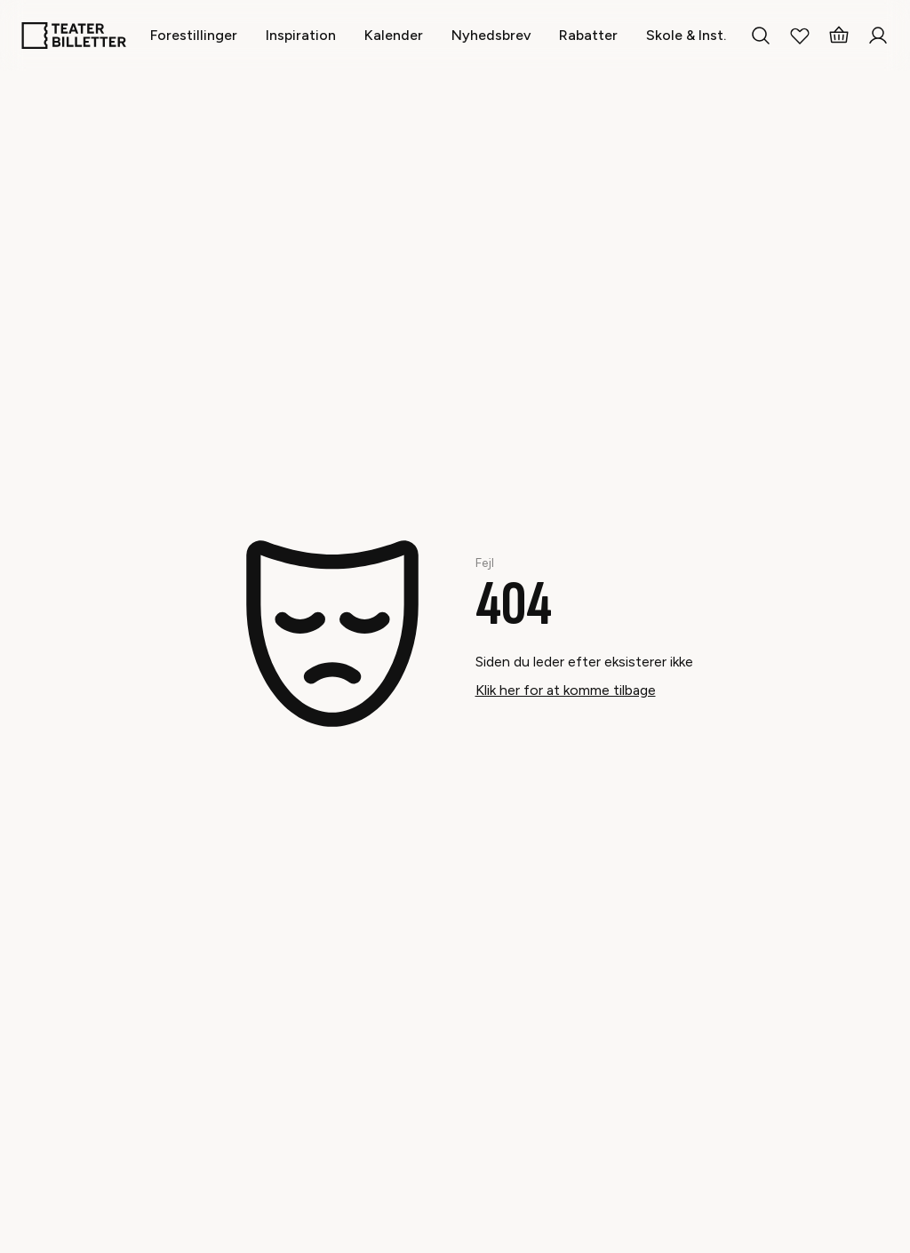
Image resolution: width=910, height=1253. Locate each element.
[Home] (73, 35)
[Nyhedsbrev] (491, 35)
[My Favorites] (800, 35)
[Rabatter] (588, 35)
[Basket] (839, 35)
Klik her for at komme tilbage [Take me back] (565, 690)
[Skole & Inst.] (686, 35)
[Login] (878, 35)
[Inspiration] (301, 35)
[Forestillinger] (193, 35)
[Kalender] (393, 35)
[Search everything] (760, 35)
